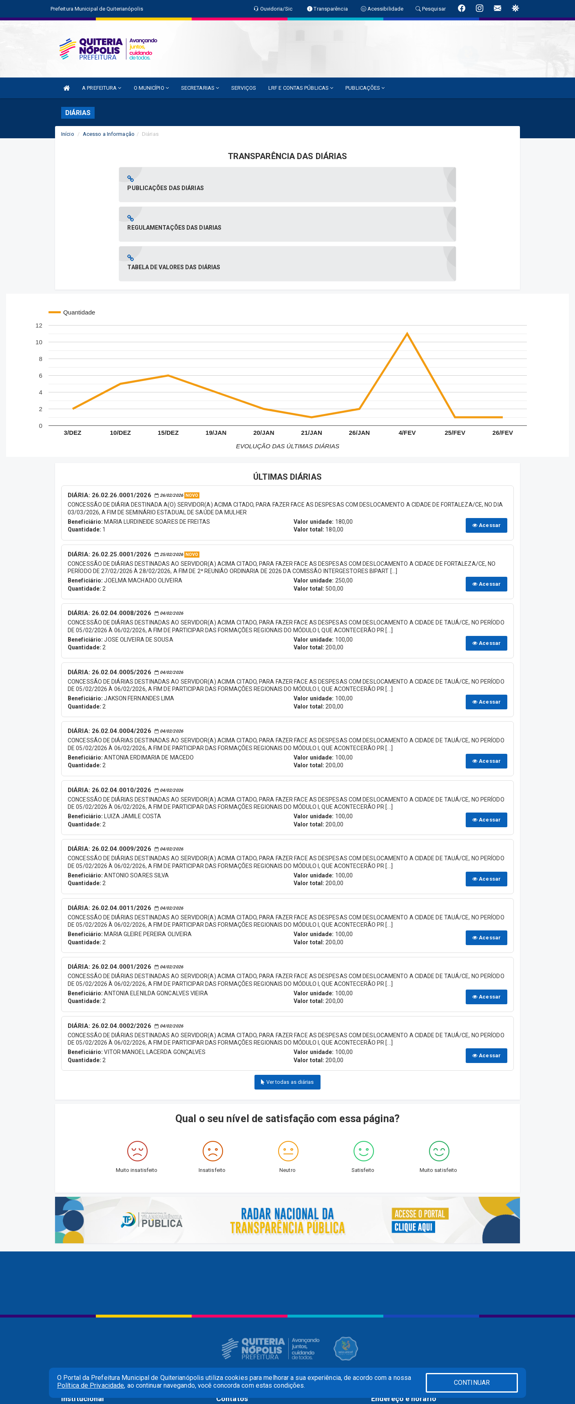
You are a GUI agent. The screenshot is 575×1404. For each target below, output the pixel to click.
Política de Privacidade (90, 1385)
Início (67, 134)
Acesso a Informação (109, 134)
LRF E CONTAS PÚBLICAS (300, 88)
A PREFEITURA (101, 88)
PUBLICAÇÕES (365, 88)
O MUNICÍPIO (151, 88)
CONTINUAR (472, 1382)
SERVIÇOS (243, 88)
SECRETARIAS (200, 88)
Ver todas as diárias (287, 1003)
